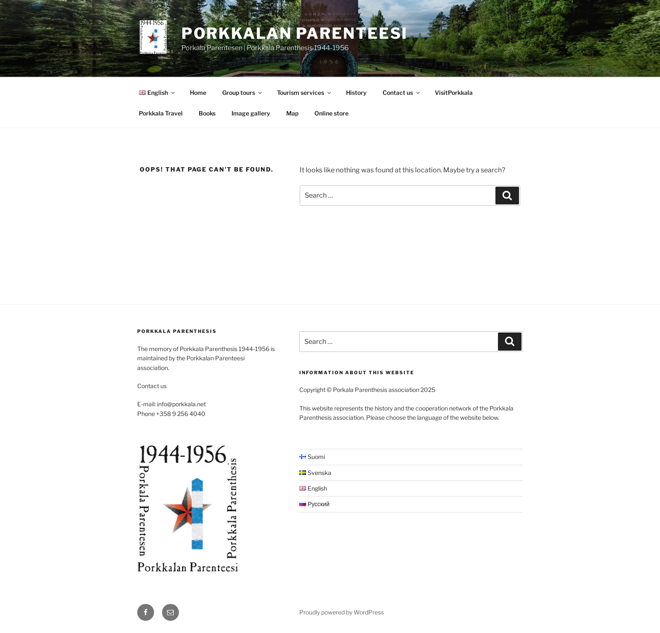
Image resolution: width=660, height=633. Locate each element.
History (356, 92)
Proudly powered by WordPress (341, 612)
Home (198, 92)
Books (207, 113)
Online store (331, 113)
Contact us (402, 92)
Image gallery (251, 113)
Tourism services (304, 92)
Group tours (242, 92)
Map (292, 113)
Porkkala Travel (161, 113)
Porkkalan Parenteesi (294, 33)
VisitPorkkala (454, 92)
